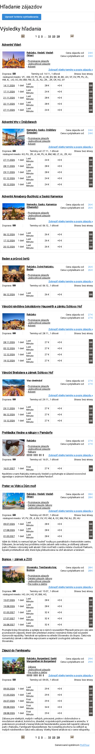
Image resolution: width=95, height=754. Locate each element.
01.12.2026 (9, 178)
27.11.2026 (9, 110)
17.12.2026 (9, 240)
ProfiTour (84, 745)
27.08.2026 (9, 530)
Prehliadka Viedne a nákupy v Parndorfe (27, 432)
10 (49, 36)
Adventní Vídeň (11, 44)
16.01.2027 (9, 468)
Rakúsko (31, 52)
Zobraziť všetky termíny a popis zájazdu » (70, 69)
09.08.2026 (9, 707)
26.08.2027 (9, 624)
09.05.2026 (9, 688)
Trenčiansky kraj (47, 567)
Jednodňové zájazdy (39, 63)
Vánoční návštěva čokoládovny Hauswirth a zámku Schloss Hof (42, 306)
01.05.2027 (9, 536)
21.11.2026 (9, 97)
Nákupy (32, 451)
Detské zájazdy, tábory (40, 505)
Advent (31, 66)
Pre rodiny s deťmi (37, 584)
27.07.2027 (9, 618)
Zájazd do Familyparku (16, 650)
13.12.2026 (9, 420)
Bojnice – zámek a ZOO (17, 559)
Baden (30, 269)
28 (58, 36)
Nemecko (32, 130)
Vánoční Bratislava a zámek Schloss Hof (27, 372)
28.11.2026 (9, 166)
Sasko (41, 130)
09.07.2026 (9, 524)
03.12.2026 (9, 184)
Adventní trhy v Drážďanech (19, 122)
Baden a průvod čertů (15, 258)
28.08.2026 (9, 713)
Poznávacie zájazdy (38, 61)
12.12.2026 (9, 354)
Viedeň (41, 52)
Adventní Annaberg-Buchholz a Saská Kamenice (32, 196)
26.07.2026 (9, 701)
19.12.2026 (9, 360)
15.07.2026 (9, 600)
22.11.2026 (9, 103)
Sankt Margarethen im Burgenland (42, 660)
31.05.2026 (9, 694)
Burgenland (43, 658)
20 (53, 36)
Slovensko (32, 567)
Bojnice (31, 570)
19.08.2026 (9, 606)
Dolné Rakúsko (45, 266)
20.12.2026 (9, 246)
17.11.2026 (9, 91)
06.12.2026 (9, 234)
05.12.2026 (9, 348)
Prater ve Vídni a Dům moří (19, 486)
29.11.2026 (9, 172)
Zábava (32, 666)
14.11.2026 (9, 85)
